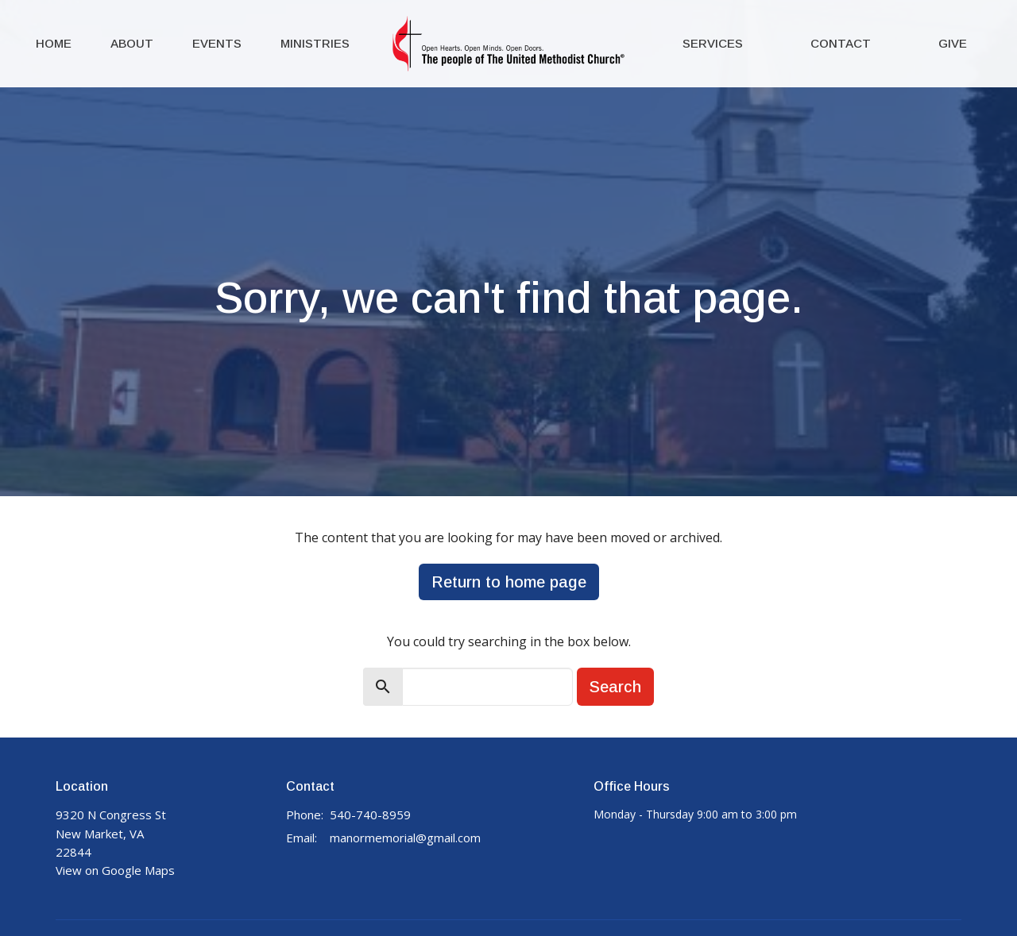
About (131, 43)
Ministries (315, 43)
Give (952, 43)
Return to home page (508, 582)
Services (713, 43)
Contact (840, 43)
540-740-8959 (370, 814)
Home (54, 43)
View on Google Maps (115, 870)
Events (217, 43)
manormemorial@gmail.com (405, 837)
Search (615, 686)
